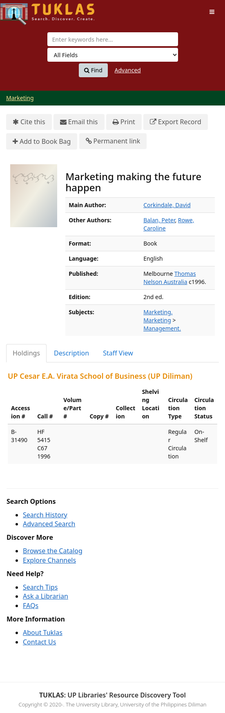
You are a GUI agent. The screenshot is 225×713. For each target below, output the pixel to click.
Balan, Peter (159, 220)
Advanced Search (49, 523)
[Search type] (112, 55)
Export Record (175, 122)
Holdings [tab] (26, 353)
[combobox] (112, 39)
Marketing (20, 98)
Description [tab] (71, 353)
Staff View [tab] (118, 353)
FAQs (30, 605)
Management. (162, 328)
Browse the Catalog (52, 550)
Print (124, 122)
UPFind (20, 10)
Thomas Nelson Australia (169, 278)
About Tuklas (42, 632)
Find (93, 70)
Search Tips (40, 587)
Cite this (29, 122)
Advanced (128, 70)
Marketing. (157, 312)
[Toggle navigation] (212, 12)
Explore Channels (49, 560)
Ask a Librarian (45, 596)
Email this (79, 122)
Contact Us (39, 641)
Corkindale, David (167, 205)
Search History (45, 514)
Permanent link (113, 141)
